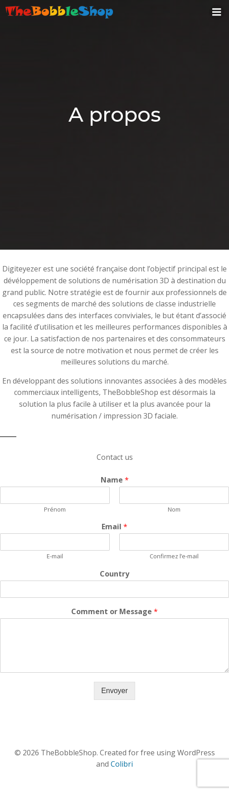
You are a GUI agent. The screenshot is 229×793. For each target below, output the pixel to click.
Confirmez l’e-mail (174, 556)
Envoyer (114, 690)
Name (115, 480)
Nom (174, 509)
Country (114, 574)
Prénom (55, 509)
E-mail (55, 556)
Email (114, 527)
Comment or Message (114, 611)
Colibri (122, 764)
